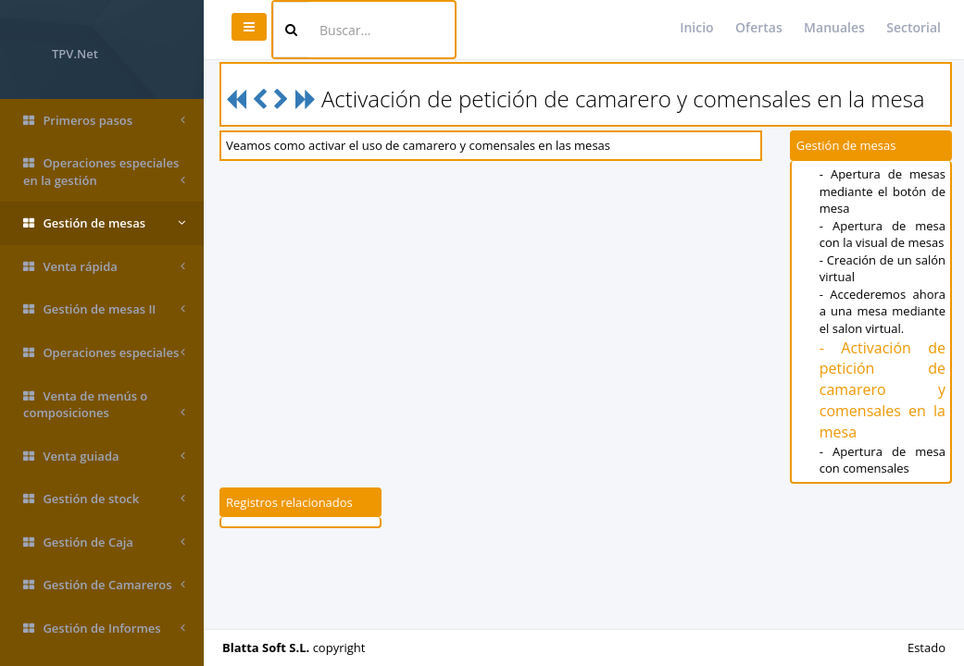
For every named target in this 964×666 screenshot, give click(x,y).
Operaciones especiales (104, 353)
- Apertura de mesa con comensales (882, 460)
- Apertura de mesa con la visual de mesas (882, 234)
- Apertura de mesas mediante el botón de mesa (882, 191)
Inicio (696, 27)
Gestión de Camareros (104, 585)
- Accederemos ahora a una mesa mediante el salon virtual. (882, 311)
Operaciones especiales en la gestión (104, 171)
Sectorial (913, 27)
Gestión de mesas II (104, 309)
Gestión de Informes (104, 628)
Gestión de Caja (104, 542)
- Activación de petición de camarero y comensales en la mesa (882, 390)
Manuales (834, 27)
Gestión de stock (104, 499)
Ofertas (758, 27)
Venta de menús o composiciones (104, 405)
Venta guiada (104, 456)
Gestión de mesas (104, 223)
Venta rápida (104, 267)
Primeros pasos (104, 121)
